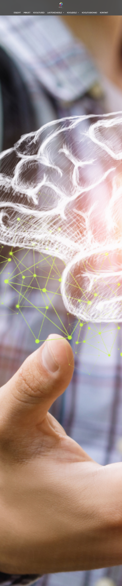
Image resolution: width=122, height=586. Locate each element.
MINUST (27, 13)
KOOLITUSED (38, 13)
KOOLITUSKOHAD (89, 13)
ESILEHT (17, 13)
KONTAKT (104, 13)
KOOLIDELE (72, 13)
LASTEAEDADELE (54, 13)
